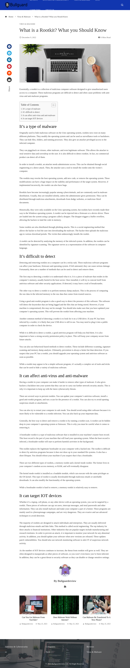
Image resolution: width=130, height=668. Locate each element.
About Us (49, 10)
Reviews (90, 647)
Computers (35, 10)
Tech (48, 652)
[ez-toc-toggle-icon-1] (52, 105)
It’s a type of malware (31, 109)
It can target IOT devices (33, 118)
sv (6, 652)
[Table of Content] (53, 105)
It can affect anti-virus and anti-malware (39, 115)
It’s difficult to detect (31, 112)
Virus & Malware (27, 24)
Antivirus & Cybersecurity (16, 647)
